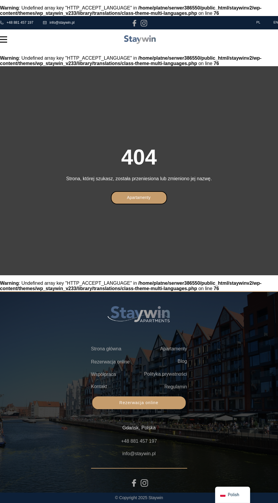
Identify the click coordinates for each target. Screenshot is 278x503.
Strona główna (106, 348)
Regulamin (175, 386)
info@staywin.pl (58, 22)
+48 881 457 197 (16, 22)
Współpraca (103, 374)
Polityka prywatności (165, 374)
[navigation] (232, 495)
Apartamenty (138, 197)
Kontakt (99, 386)
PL (258, 22)
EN (276, 22)
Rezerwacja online (110, 361)
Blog (182, 361)
